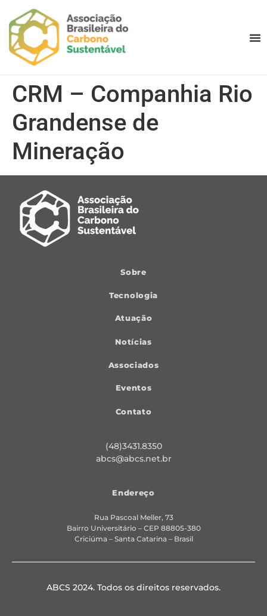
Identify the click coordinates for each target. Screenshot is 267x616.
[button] (255, 38)
